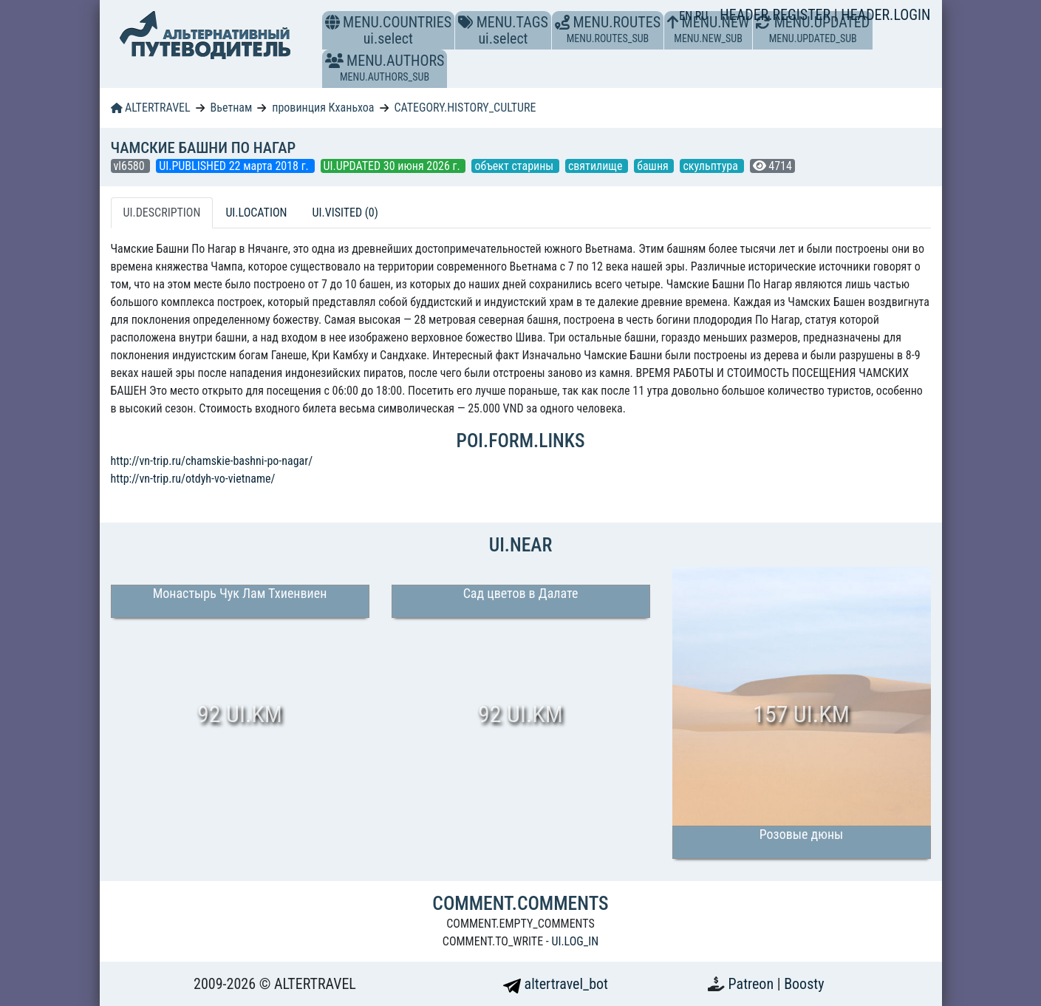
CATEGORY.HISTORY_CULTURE (465, 108)
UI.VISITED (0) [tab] (345, 212)
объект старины (515, 166)
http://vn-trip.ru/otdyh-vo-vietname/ (193, 479)
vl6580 (131, 166)
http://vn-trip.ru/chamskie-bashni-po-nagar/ (212, 461)
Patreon (752, 984)
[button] (334, 60)
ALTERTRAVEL (151, 108)
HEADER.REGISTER (776, 15)
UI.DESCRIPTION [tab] (162, 212)
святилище (596, 166)
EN (687, 16)
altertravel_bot (555, 984)
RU (701, 16)
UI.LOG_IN (574, 941)
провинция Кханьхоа (323, 108)
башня (654, 166)
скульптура (711, 166)
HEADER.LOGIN (885, 15)
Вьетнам (232, 108)
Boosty (804, 984)
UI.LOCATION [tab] (256, 212)
